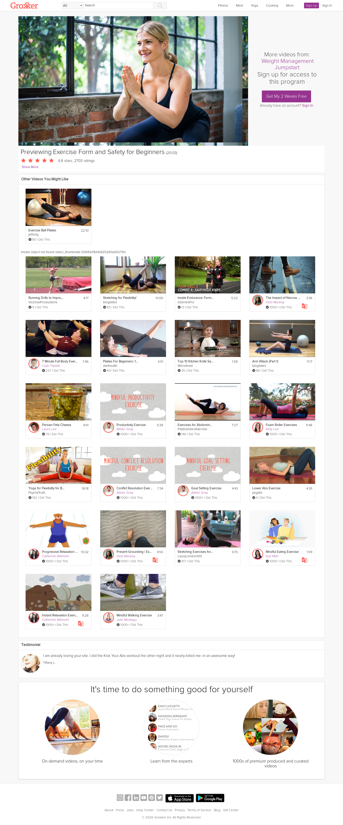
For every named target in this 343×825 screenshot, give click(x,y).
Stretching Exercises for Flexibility (196, 552)
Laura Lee (49, 429)
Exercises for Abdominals (196, 425)
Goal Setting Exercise (206, 488)
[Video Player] (133, 81)
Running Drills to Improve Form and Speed (46, 298)
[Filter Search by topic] (73, 5)
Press (120, 810)
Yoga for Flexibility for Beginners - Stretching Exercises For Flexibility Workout (46, 488)
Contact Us (164, 810)
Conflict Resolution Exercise (135, 488)
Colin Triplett (51, 366)
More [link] (290, 5)
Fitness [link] (223, 5)
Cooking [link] (272, 5)
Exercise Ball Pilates (42, 230)
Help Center (145, 810)
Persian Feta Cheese (56, 425)
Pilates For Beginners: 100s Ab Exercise (121, 361)
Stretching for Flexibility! (119, 298)
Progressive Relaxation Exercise (60, 552)
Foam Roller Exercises (281, 425)
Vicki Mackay (275, 302)
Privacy (180, 810)
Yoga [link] (254, 5)
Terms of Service (199, 810)
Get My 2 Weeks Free (286, 96)
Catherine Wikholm (55, 556)
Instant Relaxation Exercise (60, 615)
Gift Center (231, 810)
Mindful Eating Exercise (282, 552)
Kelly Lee (272, 429)
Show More (30, 167)
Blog (217, 810)
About (109, 810)
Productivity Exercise (131, 425)
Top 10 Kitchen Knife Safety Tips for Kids (196, 361)
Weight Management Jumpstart (287, 64)
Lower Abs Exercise (266, 488)
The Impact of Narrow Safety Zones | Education (284, 298)
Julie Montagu (127, 620)
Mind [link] (239, 5)
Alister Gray (125, 429)
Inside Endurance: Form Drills (196, 298)
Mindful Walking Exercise (134, 615)
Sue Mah (272, 556)
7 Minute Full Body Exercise (60, 361)
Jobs (130, 810)
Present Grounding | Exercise (135, 552)
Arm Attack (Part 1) (265, 361)
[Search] (119, 5)
